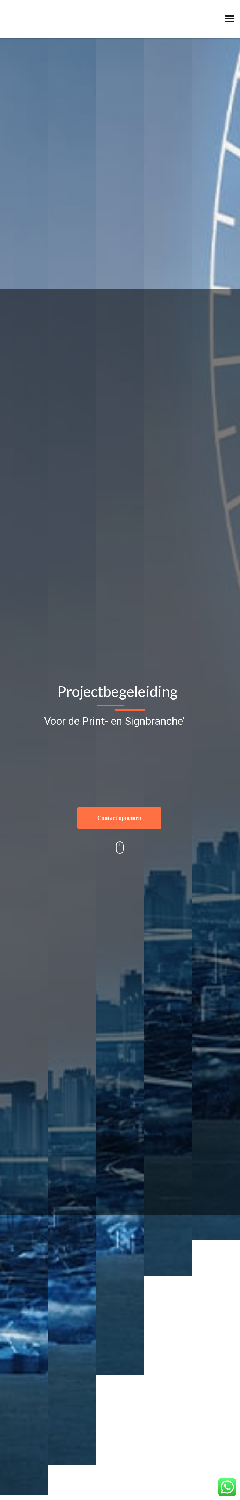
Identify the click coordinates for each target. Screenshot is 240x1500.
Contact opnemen (119, 818)
